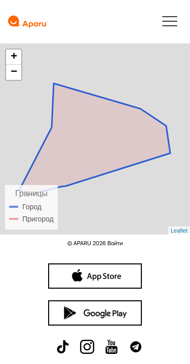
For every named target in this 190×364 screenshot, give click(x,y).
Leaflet (179, 231)
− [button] (14, 72)
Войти (115, 243)
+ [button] (14, 57)
